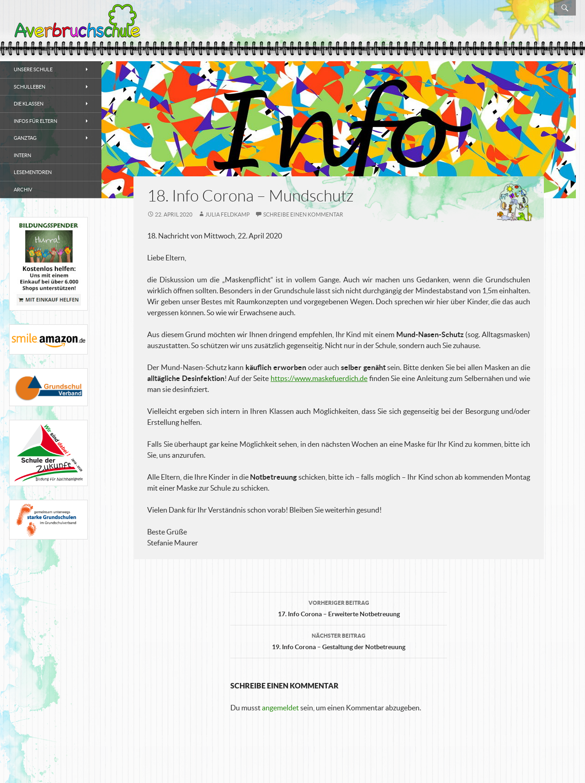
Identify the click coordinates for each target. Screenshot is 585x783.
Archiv (23, 189)
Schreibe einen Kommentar (303, 214)
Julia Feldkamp (227, 214)
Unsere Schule (33, 69)
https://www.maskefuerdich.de (319, 378)
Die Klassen (28, 103)
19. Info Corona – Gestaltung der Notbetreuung (338, 640)
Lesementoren (33, 172)
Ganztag (25, 138)
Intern (22, 155)
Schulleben (29, 87)
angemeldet (280, 708)
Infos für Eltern (35, 121)
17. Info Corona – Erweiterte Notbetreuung (338, 608)
